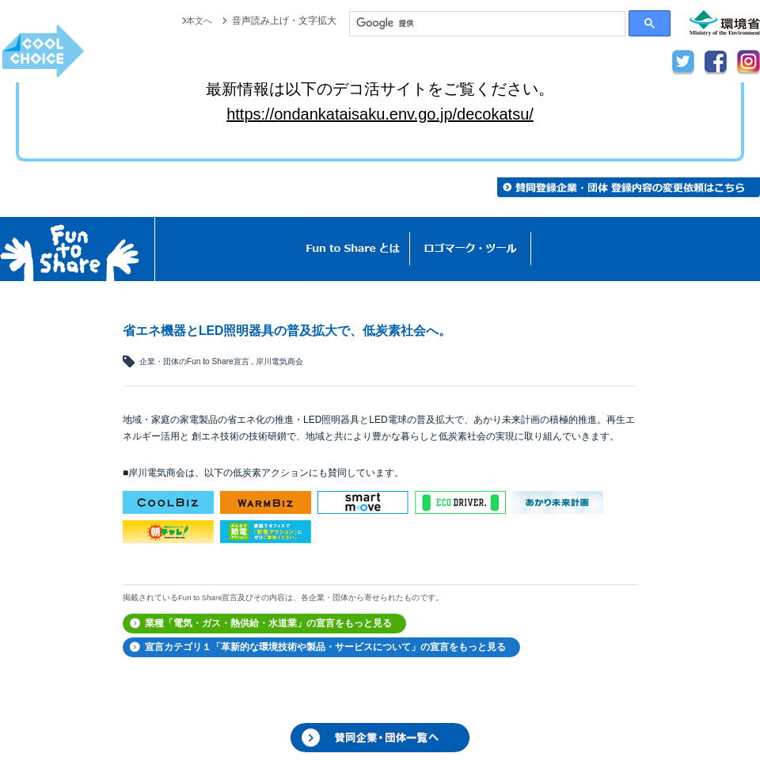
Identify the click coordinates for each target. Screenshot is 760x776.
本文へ (198, 20)
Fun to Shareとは (353, 249)
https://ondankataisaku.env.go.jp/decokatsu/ (380, 114)
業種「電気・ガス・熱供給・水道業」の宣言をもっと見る (268, 623)
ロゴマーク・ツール (470, 249)
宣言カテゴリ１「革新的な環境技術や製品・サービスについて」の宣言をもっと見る (325, 646)
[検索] (487, 24)
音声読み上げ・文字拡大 (284, 20)
